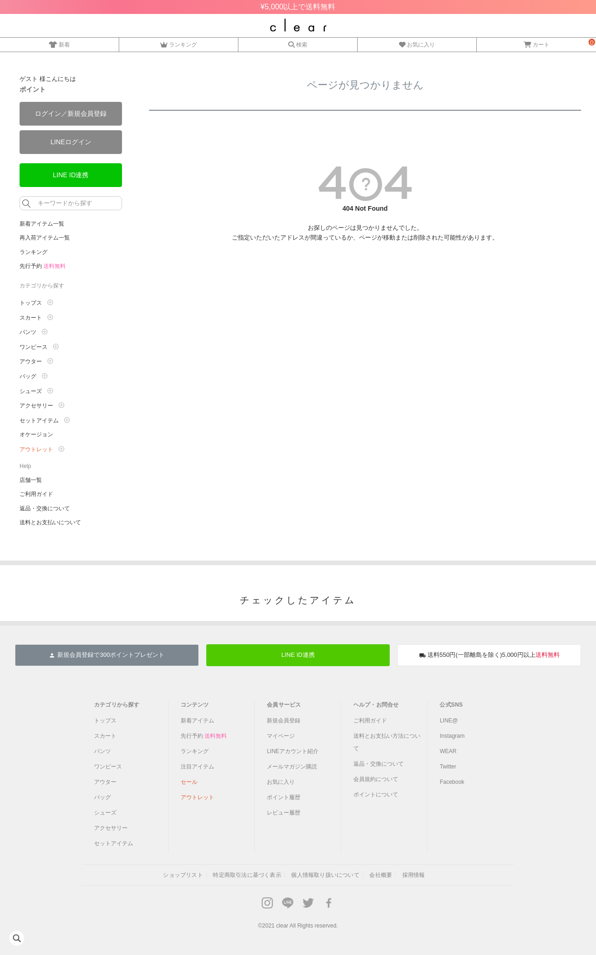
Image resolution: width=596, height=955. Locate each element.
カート (536, 43)
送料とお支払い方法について (386, 742)
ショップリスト (183, 875)
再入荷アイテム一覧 (45, 237)
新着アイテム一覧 (42, 223)
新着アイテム (197, 720)
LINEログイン (70, 142)
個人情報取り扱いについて (325, 875)
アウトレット (36, 449)
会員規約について (375, 779)
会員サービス (284, 704)
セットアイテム (39, 420)
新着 (59, 43)
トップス (31, 303)
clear (282, 925)
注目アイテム (197, 766)
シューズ (31, 391)
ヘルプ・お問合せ (376, 704)
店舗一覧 (31, 480)
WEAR (448, 751)
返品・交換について (45, 508)
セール (189, 782)
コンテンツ (195, 704)
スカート (31, 317)
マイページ (281, 736)
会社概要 (380, 875)
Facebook (452, 782)
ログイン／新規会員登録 (71, 113)
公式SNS (451, 704)
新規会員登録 (283, 720)
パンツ (28, 332)
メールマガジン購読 (292, 766)
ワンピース (33, 347)
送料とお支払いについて (50, 522)
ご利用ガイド (36, 494)
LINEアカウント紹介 (292, 751)
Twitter (448, 766)
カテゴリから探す (117, 704)
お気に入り (417, 43)
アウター (31, 361)
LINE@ (449, 720)
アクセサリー (36, 405)
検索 (297, 43)
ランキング (178, 43)
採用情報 (413, 875)
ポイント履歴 (283, 797)
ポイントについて (375, 794)
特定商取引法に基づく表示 (247, 875)
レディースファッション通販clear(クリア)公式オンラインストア (298, 25)
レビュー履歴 (283, 812)
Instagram (452, 736)
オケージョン (36, 434)
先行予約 (43, 266)
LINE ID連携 (70, 175)
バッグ (28, 376)
